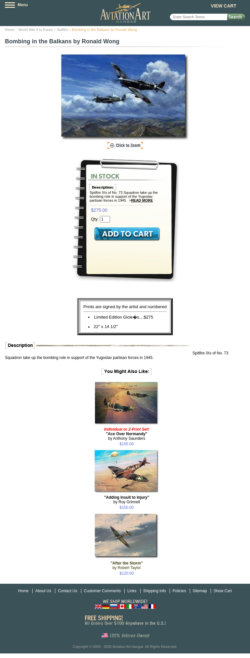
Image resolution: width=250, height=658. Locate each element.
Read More (142, 200)
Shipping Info (154, 591)
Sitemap (200, 591)
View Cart (223, 5)
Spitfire (62, 30)
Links (131, 591)
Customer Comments (102, 591)
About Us (43, 591)
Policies (179, 591)
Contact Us (67, 591)
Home (9, 30)
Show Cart (223, 591)
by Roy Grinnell (126, 499)
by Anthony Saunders (126, 434)
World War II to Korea (36, 30)
